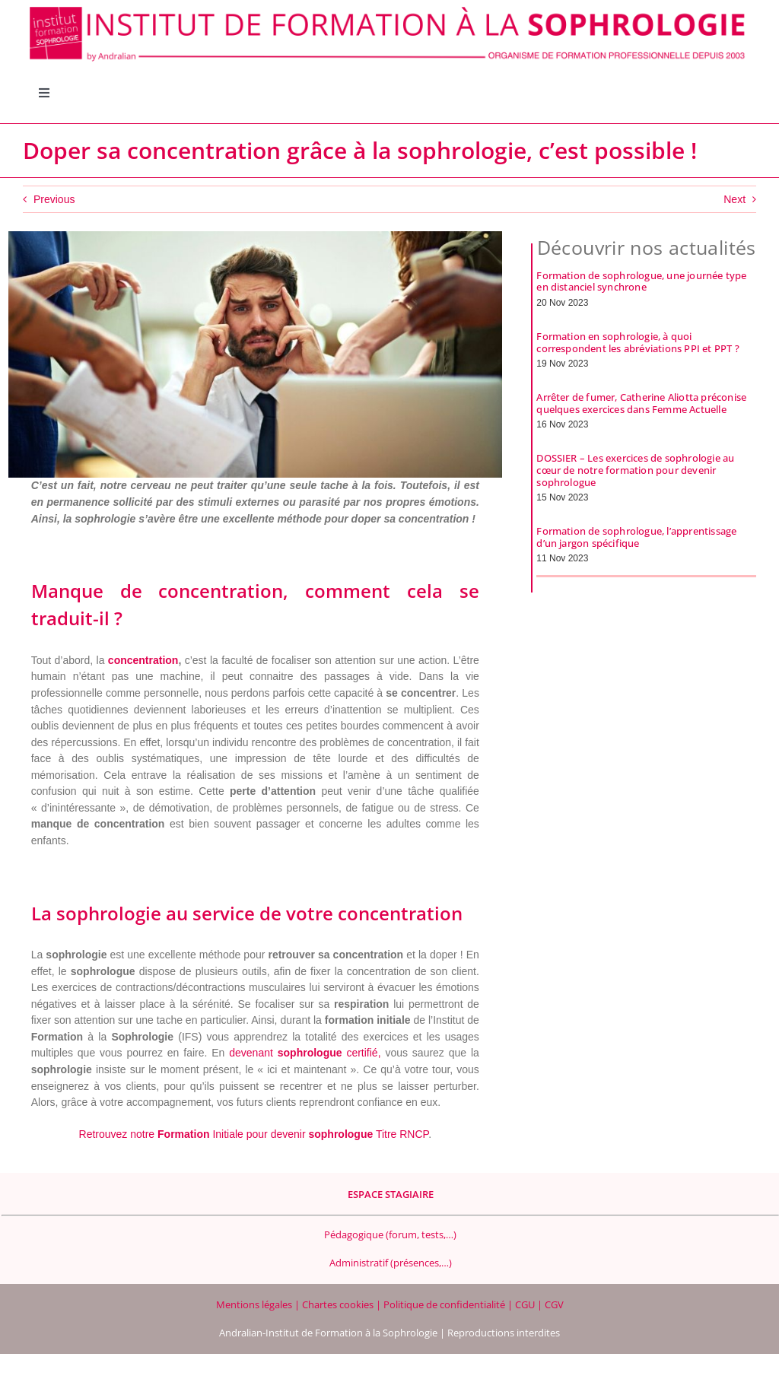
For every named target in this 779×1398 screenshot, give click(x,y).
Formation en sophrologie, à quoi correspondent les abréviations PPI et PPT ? (637, 342)
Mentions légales (255, 1304)
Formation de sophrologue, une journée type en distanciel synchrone (641, 281)
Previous (54, 199)
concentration (143, 660)
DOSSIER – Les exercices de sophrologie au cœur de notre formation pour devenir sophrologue (635, 469)
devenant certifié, (304, 1053)
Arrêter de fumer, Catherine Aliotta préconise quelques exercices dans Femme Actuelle (641, 403)
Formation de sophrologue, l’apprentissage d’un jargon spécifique (636, 537)
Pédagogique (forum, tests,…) (390, 1234)
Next (734, 199)
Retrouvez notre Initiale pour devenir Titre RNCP (254, 1134)
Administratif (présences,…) (390, 1262)
